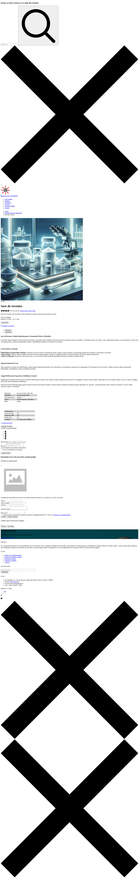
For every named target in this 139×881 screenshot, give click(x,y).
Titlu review (4, 442)
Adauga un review (7, 426)
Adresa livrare (5, 510)
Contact (7, 208)
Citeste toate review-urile (27, 311)
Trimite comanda (12, 518)
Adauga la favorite (7, 326)
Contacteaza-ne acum (7, 540)
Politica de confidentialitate (13, 557)
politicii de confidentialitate (62, 516)
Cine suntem (8, 199)
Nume (3, 501)
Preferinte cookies (10, 560)
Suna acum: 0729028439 (9, 196)
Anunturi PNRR (10, 206)
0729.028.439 (14, 583)
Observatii (4, 515)
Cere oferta (5, 322)
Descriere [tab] (8, 330)
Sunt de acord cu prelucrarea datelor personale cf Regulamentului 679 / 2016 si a (36, 516)
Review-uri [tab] (8, 332)
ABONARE (5, 574)
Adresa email (5, 503)
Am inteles (11, 528)
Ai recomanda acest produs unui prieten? (13, 448)
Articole (7, 204)
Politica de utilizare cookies (13, 559)
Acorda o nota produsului (9, 428)
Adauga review (6, 453)
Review (3, 446)
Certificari (8, 203)
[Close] (1, 526)
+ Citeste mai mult (6, 423)
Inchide (4, 518)
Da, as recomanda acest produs (11, 450)
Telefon (3, 505)
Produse (7, 201)
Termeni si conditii (10, 562)
